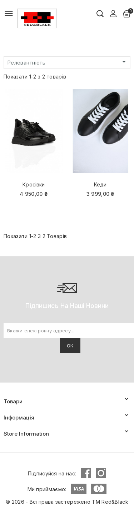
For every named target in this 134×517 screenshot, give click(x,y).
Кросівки (34, 184)
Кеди (100, 184)
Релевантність (68, 62)
